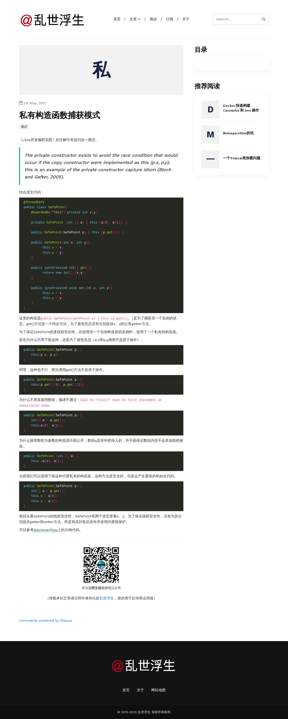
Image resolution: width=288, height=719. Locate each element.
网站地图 (158, 690)
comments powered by (45, 620)
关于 (185, 19)
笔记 (24, 126)
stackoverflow (46, 530)
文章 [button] (133, 19)
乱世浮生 (106, 598)
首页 (117, 19)
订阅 (169, 19)
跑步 (153, 19)
